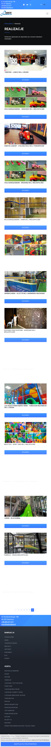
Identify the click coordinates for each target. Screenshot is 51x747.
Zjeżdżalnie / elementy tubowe (13, 692)
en (44, 4)
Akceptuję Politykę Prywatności (25, 744)
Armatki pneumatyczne (11, 704)
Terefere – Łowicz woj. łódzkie (16, 72)
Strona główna (8, 23)
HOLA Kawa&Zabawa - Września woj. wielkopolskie (22, 183)
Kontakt (6, 658)
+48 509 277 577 (6, 5)
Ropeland (7, 677)
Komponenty (8, 652)
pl (41, 4)
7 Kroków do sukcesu (10, 643)
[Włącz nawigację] (47, 13)
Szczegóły (25, 80)
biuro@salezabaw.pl (7, 7)
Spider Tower (8, 686)
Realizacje (7, 646)
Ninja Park (7, 722)
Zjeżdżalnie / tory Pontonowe (13, 683)
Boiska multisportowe (11, 707)
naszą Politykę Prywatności (40, 740)
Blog (5, 655)
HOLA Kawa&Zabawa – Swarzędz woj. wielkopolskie (24, 109)
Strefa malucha (9, 698)
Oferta (6, 640)
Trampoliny (7, 680)
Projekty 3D (8, 719)
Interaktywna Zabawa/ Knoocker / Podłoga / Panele (19, 726)
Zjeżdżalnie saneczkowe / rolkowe (14, 695)
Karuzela (7, 701)
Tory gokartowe (9, 710)
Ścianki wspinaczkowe (11, 713)
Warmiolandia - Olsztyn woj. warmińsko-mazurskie (23, 293)
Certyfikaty (7, 649)
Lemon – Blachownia (11, 518)
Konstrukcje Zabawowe (11, 671)
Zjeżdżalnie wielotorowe (11, 689)
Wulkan (6, 674)
